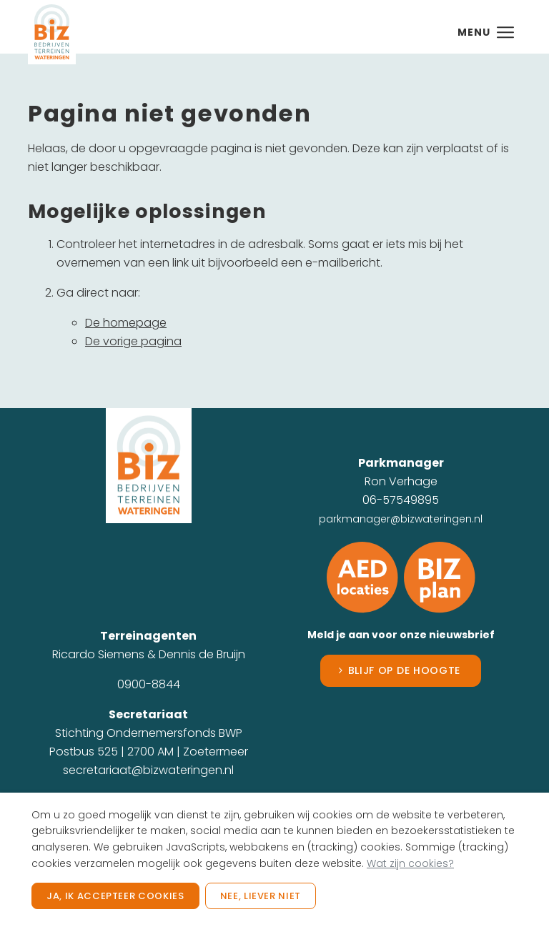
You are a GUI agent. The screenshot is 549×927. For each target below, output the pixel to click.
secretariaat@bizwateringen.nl (148, 770)
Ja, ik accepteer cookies (115, 896)
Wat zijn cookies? (410, 863)
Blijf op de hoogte (404, 670)
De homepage (126, 322)
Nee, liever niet (260, 896)
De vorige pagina (133, 341)
